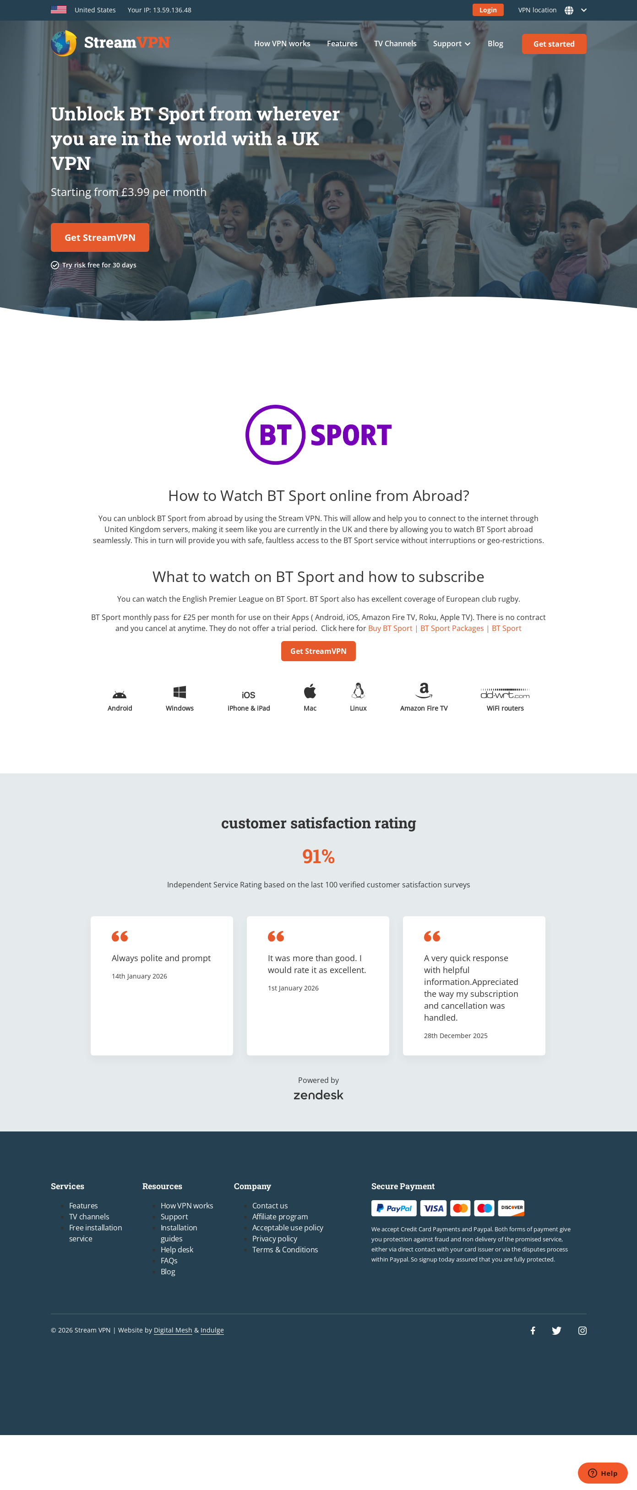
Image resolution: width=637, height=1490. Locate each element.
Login (488, 9)
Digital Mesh (173, 1330)
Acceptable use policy (288, 1228)
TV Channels (395, 43)
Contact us (270, 1206)
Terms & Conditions (285, 1250)
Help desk (177, 1250)
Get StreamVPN (100, 237)
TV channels (89, 1217)
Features (342, 43)
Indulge (212, 1330)
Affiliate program (280, 1217)
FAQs (169, 1261)
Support (447, 43)
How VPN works (282, 43)
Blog (495, 43)
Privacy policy (274, 1239)
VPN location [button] (549, 10)
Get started (554, 44)
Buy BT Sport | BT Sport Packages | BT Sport (445, 628)
